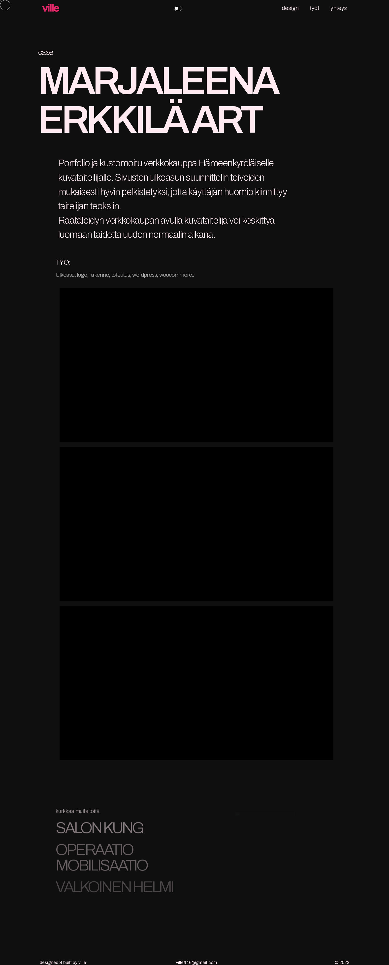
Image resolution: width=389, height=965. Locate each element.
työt (314, 8)
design (290, 8)
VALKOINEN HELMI (114, 889)
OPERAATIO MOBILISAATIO (101, 859)
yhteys (338, 8)
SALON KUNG (99, 830)
